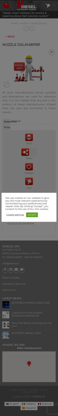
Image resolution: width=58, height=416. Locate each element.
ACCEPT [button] (32, 215)
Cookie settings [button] (15, 214)
